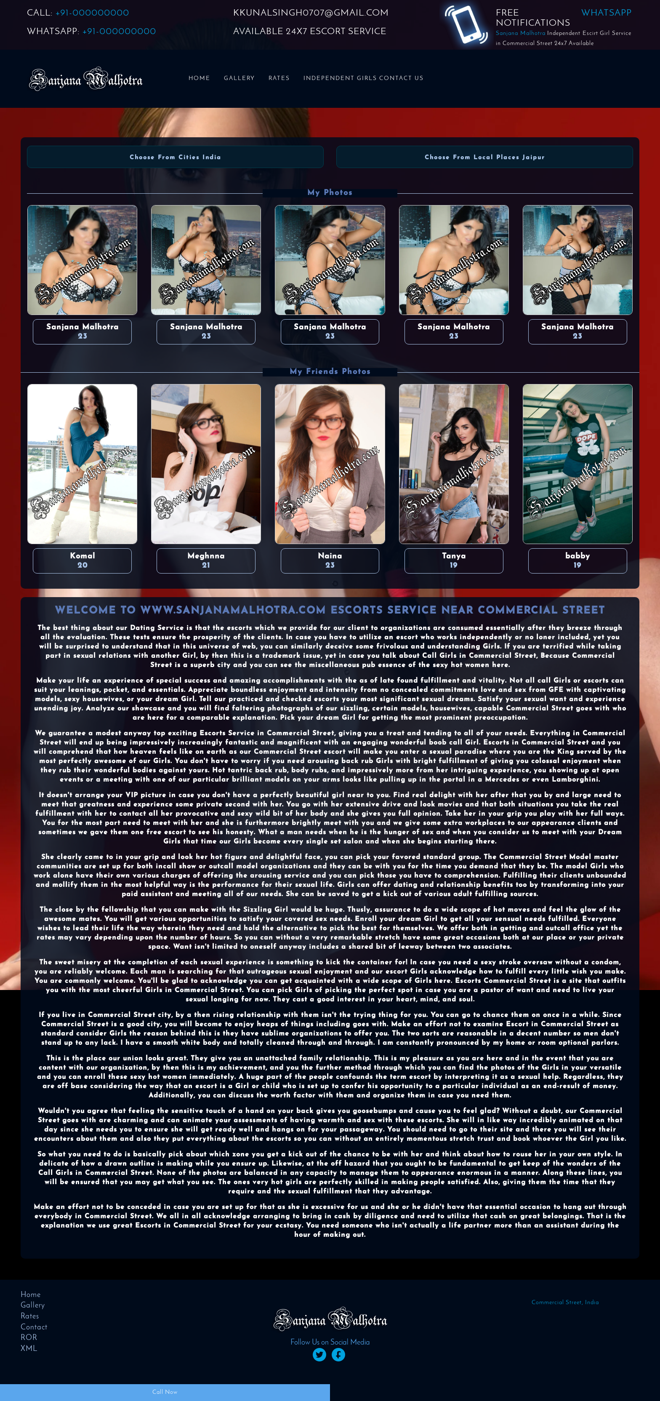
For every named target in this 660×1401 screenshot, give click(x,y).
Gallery (239, 78)
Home (199, 78)
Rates (279, 78)
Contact (34, 1328)
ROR (29, 1338)
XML (29, 1349)
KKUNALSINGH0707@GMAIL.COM (311, 13)
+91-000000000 (92, 13)
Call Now (165, 1392)
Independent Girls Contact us (363, 78)
